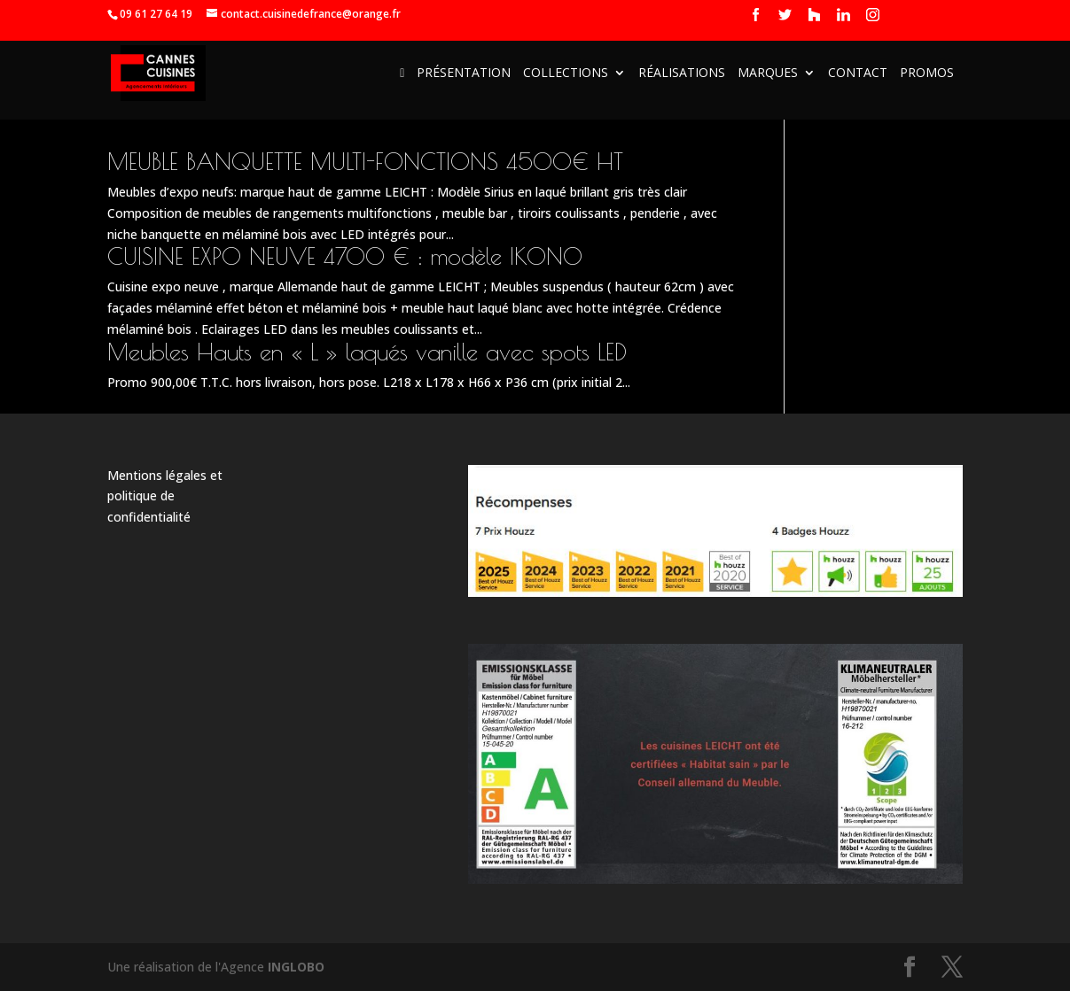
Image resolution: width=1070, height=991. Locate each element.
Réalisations (681, 73)
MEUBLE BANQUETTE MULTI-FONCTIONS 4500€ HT (365, 161)
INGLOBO (296, 966)
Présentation (464, 73)
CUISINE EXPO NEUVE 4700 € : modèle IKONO (344, 256)
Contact (857, 73)
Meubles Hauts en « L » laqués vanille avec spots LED (367, 351)
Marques (768, 73)
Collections (565, 73)
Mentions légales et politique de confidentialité (165, 496)
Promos (927, 73)
